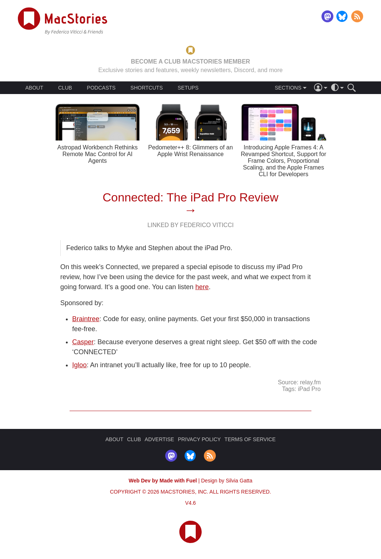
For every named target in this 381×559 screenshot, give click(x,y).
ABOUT (34, 87)
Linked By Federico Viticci (190, 225)
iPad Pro (309, 389)
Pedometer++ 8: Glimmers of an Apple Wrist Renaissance (190, 150)
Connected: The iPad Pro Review (191, 197)
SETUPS (187, 87)
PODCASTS (101, 87)
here (202, 287)
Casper (83, 342)
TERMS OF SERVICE (249, 439)
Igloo (79, 365)
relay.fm (310, 382)
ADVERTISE (159, 439)
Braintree (85, 319)
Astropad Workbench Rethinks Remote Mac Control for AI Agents (97, 154)
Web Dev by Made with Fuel (163, 481)
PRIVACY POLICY (199, 439)
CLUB (65, 88)
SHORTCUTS (147, 87)
